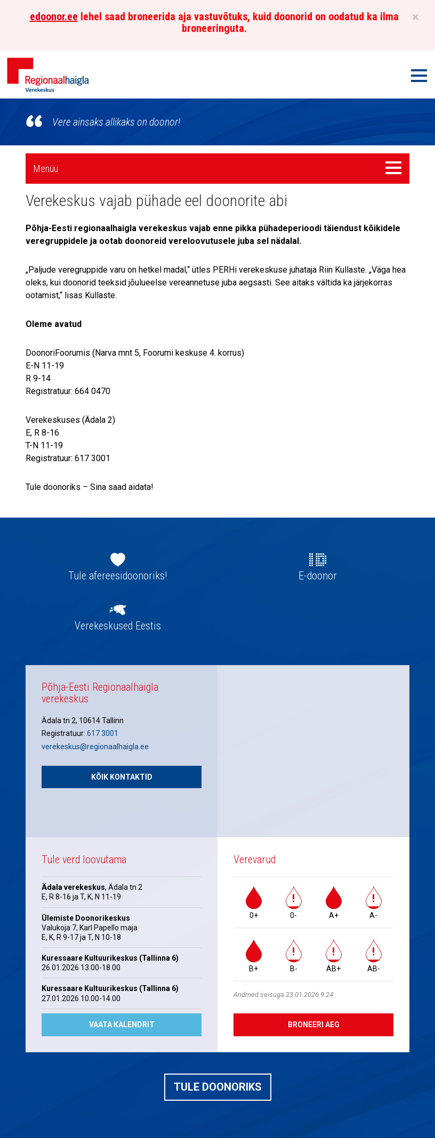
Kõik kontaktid (121, 777)
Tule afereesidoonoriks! (117, 575)
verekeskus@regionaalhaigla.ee (95, 746)
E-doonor (318, 575)
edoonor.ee (54, 16)
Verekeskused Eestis (118, 625)
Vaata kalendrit (122, 1024)
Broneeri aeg (314, 1024)
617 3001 (102, 733)
